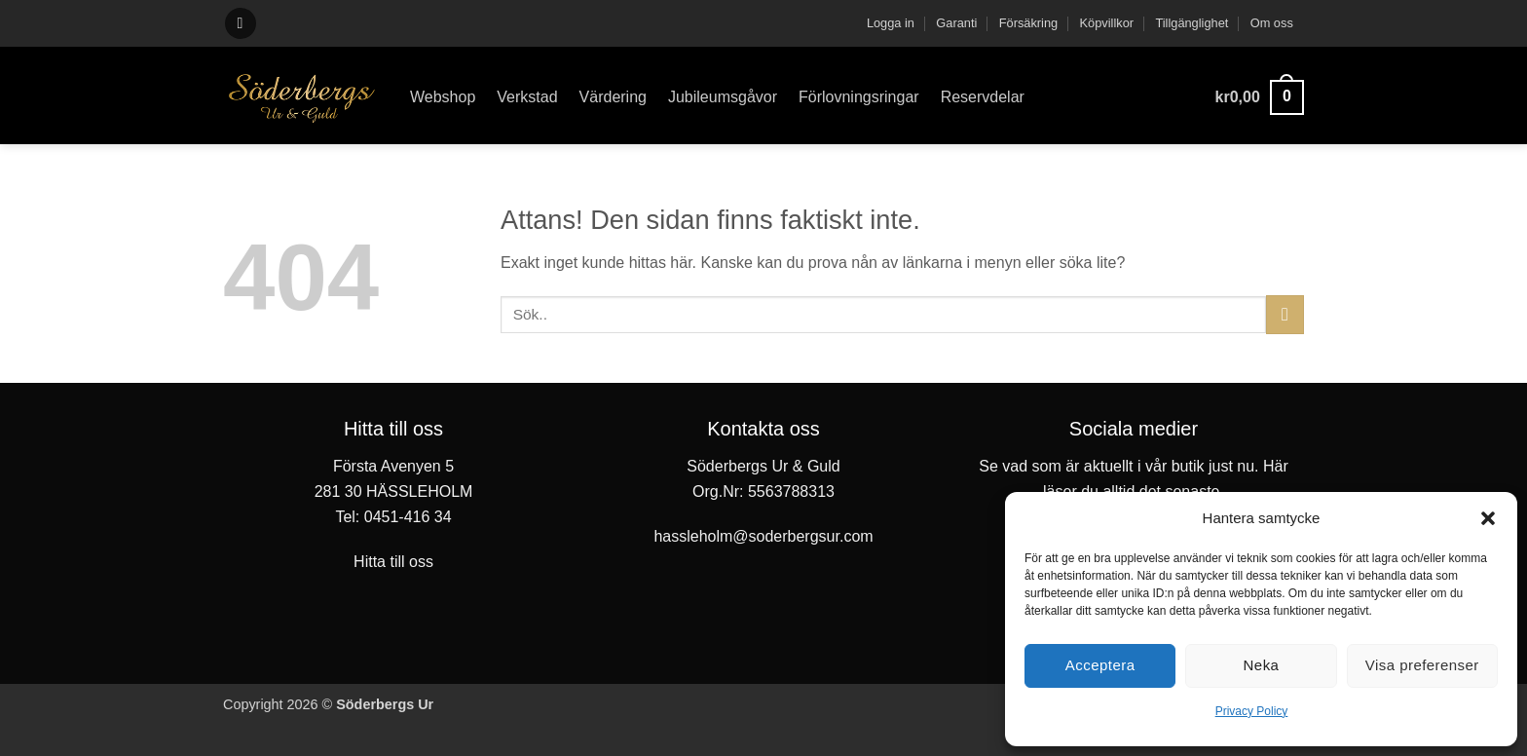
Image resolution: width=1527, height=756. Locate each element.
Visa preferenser (1422, 665)
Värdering (613, 97)
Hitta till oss (393, 561)
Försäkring (1028, 23)
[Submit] (1285, 314)
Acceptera (1100, 665)
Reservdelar (982, 97)
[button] (1488, 518)
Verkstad (527, 97)
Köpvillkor (1107, 23)
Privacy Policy (1251, 711)
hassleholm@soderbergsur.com (763, 536)
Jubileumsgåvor (722, 97)
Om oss (1271, 23)
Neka (1262, 665)
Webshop (442, 97)
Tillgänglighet (1191, 23)
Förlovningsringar (859, 97)
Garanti (956, 23)
